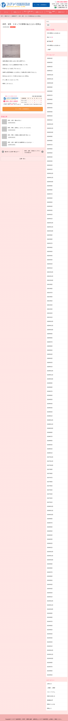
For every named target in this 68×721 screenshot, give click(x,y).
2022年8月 (50, 239)
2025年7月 (50, 95)
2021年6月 (50, 296)
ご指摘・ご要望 (51, 687)
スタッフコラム (51, 692)
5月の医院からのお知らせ (53, 33)
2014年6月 (50, 625)
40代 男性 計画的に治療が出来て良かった (19, 135)
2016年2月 (50, 543)
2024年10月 (50, 132)
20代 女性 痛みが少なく (15, 120)
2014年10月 (50, 609)
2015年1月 (50, 596)
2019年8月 (50, 387)
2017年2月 (50, 498)
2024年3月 (50, 161)
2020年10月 (50, 329)
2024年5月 (50, 152)
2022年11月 (50, 227)
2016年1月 (50, 547)
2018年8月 (50, 432)
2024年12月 (50, 124)
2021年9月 (50, 284)
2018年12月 (50, 420)
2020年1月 (50, 366)
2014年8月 (50, 617)
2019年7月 (50, 391)
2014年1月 (50, 646)
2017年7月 (50, 477)
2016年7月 (50, 522)
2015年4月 (50, 584)
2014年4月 (50, 633)
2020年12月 (50, 321)
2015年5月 (50, 580)
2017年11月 (50, 461)
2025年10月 (50, 83)
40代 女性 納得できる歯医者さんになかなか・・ (21, 142)
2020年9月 (50, 333)
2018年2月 (50, 448)
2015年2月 (50, 592)
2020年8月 (50, 337)
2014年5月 (50, 629)
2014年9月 (50, 613)
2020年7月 (50, 342)
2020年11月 (50, 325)
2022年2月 (50, 263)
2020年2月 (50, 362)
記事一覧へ (23, 158)
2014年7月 (50, 621)
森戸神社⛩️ (50, 41)
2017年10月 (50, 465)
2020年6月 (50, 346)
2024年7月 (50, 144)
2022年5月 (50, 251)
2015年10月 (50, 559)
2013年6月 (50, 670)
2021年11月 (50, 276)
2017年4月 (50, 490)
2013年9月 (50, 662)
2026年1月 (50, 70)
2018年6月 (50, 440)
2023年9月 (50, 185)
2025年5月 (50, 103)
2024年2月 (50, 165)
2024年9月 (50, 136)
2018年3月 (50, 444)
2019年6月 (50, 395)
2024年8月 (50, 140)
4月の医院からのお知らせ (53, 45)
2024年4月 (50, 157)
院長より (49, 708)
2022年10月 (50, 231)
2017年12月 (50, 457)
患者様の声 (13, 27)
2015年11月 (50, 555)
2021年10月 (50, 280)
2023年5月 (50, 202)
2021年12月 (50, 272)
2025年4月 (50, 107)
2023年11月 (50, 177)
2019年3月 (50, 407)
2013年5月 (50, 675)
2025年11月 (50, 79)
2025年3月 (50, 111)
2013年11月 (50, 654)
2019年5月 (50, 399)
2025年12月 (50, 74)
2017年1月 (50, 502)
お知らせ (49, 683)
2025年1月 (50, 120)
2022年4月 (50, 255)
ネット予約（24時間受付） (40, 4)
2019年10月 (50, 379)
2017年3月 (50, 494)
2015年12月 (50, 551)
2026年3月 (50, 62)
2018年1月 (50, 453)
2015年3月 (50, 588)
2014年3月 (50, 638)
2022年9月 (50, 235)
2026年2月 (50, 66)
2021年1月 (50, 317)
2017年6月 (50, 481)
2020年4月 (50, 354)
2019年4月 (50, 403)
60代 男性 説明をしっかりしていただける (19, 127)
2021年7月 (50, 292)
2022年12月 (50, 222)
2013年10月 (50, 658)
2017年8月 (50, 473)
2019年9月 (50, 383)
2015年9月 (50, 564)
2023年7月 (50, 194)
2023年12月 (50, 173)
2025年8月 (50, 91)
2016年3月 (50, 539)
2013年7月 (50, 666)
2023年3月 (50, 210)
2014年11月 (50, 605)
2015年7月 (50, 572)
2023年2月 (50, 214)
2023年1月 (50, 218)
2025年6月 (50, 99)
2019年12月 (50, 370)
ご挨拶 (49, 49)
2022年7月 (50, 243)
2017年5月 (50, 485)
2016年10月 (50, 514)
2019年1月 (50, 416)
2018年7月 (50, 436)
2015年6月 (50, 576)
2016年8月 (50, 518)
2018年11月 (50, 424)
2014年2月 (50, 642)
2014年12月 (50, 601)
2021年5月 (50, 300)
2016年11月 (50, 510)
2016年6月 (50, 527)
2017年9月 (50, 469)
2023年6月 (50, 198)
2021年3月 (50, 309)
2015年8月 (50, 568)
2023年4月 (50, 206)
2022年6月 (50, 247)
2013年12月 (50, 650)
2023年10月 (50, 181)
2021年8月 (50, 288)
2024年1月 (50, 169)
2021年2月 (50, 313)
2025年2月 (50, 115)
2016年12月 (50, 506)
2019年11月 (50, 374)
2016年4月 (50, 535)
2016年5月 (50, 531)
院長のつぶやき (51, 704)
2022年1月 (50, 268)
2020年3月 (50, 358)
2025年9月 (50, 87)
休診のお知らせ (51, 696)
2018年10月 (50, 428)
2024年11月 (50, 128)
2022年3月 (50, 259)
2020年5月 (50, 350)
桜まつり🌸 (50, 37)
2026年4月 (50, 58)
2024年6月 (50, 148)
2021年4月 (50, 305)
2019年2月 (50, 411)
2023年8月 (50, 189)
